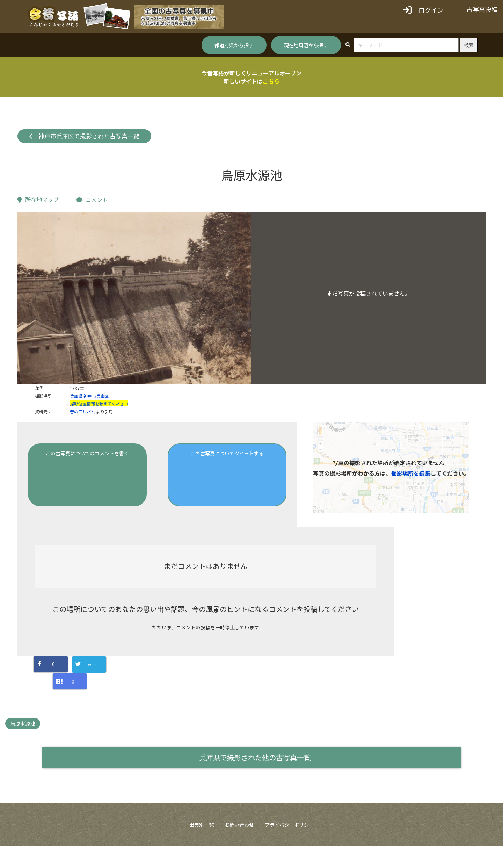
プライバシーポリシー (289, 824)
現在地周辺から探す (306, 45)
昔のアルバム (82, 411)
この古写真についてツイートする (227, 453)
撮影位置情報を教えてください (99, 403)
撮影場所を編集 (410, 473)
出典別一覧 (201, 824)
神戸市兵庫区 (96, 396)
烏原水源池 (22, 723)
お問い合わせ (239, 824)
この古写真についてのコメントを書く (87, 453)
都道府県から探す (234, 45)
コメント (92, 199)
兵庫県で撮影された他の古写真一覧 (255, 757)
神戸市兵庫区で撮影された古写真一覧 (84, 136)
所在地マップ (38, 199)
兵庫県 (76, 396)
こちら (271, 81)
